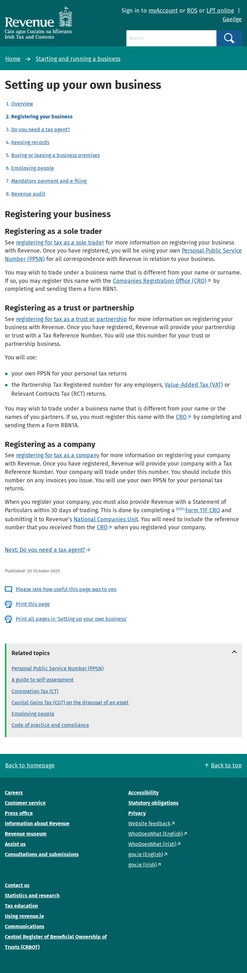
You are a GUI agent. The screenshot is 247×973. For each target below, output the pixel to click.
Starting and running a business (78, 58)
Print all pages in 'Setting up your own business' (71, 619)
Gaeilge (232, 19)
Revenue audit (28, 194)
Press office (19, 813)
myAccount (163, 10)
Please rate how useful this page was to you (66, 589)
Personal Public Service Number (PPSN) (58, 668)
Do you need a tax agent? (40, 129)
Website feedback (149, 823)
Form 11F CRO (202, 510)
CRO (181, 417)
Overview (22, 104)
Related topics (31, 653)
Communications (24, 926)
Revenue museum (26, 834)
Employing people (32, 168)
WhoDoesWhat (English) (155, 834)
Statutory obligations (153, 803)
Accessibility (143, 793)
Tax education (21, 906)
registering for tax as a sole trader (60, 242)
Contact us (17, 885)
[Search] (171, 38)
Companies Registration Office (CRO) (159, 280)
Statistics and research (32, 896)
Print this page (33, 604)
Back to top (226, 765)
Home (13, 58)
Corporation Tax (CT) (35, 691)
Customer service (25, 803)
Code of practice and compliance (50, 725)
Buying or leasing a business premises (55, 155)
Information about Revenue (37, 823)
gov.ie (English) (145, 854)
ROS (192, 10)
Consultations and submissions (42, 854)
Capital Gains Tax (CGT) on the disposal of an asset (70, 703)
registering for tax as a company (57, 455)
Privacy (137, 813)
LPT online (220, 10)
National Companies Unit (106, 519)
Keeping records (30, 142)
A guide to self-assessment (43, 680)
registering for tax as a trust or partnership (71, 319)
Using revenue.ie (24, 916)
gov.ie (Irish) (142, 865)
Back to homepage (30, 765)
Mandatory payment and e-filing (49, 181)
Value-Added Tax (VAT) (194, 384)
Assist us (15, 844)
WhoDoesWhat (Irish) (152, 844)
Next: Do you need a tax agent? (45, 549)
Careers (14, 793)
